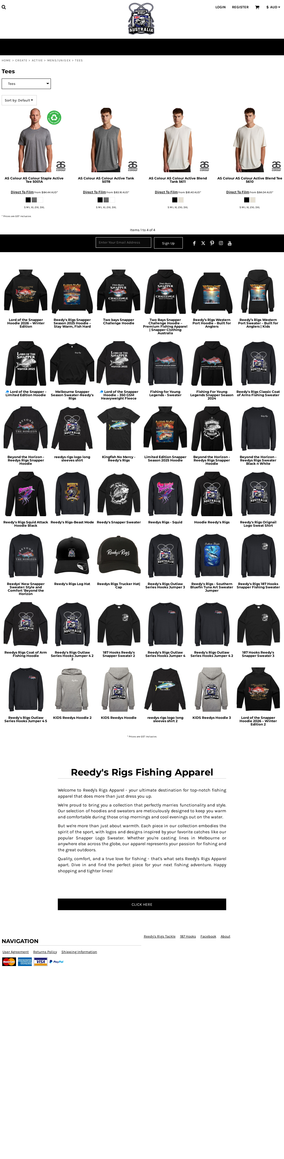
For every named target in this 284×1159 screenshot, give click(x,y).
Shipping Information (79, 952)
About (225, 936)
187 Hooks (188, 936)
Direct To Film (22, 192)
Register (240, 7)
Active (37, 60)
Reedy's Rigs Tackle (160, 936)
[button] (3, 7)
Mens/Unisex (59, 60)
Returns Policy (45, 952)
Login (220, 7)
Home (6, 60)
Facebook (208, 936)
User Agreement (15, 952)
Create (21, 60)
